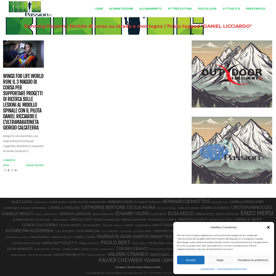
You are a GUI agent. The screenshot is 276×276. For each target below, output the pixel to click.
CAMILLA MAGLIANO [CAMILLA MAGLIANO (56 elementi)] (246, 202)
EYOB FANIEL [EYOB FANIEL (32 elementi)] (43, 219)
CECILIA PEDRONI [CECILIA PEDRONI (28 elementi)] (166, 208)
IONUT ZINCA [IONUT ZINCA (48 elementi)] (162, 225)
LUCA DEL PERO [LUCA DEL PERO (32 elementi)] (142, 231)
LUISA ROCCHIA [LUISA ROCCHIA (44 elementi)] (164, 231)
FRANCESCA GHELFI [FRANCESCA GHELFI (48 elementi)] (193, 219)
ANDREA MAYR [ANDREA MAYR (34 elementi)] (58, 202)
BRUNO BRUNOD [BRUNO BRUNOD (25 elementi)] (219, 202)
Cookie (157, 267)
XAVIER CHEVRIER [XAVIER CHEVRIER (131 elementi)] (120, 260)
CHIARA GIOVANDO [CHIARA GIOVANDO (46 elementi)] (215, 207)
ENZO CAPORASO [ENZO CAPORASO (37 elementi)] (227, 214)
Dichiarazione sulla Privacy (232, 268)
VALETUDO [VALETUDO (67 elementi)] (160, 254)
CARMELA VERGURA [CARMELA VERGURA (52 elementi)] (64, 207)
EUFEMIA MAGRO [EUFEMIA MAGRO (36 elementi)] (23, 219)
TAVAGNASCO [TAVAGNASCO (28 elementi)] (107, 249)
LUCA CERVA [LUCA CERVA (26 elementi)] (125, 231)
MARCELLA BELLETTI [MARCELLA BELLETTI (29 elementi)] (62, 237)
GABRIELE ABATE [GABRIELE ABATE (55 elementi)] (248, 219)
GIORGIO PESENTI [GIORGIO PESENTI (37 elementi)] (70, 225)
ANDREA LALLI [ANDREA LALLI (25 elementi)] (41, 202)
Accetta (191, 260)
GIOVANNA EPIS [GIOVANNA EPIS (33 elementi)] (91, 225)
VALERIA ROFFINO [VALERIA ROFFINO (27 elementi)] (96, 255)
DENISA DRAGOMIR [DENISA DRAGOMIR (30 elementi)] (103, 214)
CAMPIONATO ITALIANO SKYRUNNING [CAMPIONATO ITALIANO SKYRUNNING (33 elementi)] (24, 207)
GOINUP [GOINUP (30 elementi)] (128, 225)
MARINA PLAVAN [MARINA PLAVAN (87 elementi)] (114, 236)
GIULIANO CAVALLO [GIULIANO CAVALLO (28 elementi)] (112, 225)
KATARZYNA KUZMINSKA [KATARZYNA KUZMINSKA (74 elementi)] (29, 230)
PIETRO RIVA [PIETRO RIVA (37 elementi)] (157, 243)
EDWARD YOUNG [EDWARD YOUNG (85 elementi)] (132, 213)
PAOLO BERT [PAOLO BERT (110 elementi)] (115, 242)
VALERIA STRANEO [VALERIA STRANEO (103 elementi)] (128, 254)
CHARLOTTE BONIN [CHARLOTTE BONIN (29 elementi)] (188, 208)
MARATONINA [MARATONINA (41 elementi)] (39, 237)
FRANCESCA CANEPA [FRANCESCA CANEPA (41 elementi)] (162, 219)
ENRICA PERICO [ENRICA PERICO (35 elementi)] (205, 214)
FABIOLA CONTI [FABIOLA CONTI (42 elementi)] (81, 219)
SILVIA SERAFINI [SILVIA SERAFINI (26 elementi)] (41, 249)
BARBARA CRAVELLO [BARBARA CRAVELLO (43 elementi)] (122, 202)
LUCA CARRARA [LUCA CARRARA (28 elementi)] (109, 231)
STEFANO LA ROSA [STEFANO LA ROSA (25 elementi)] (90, 249)
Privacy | (148, 267)
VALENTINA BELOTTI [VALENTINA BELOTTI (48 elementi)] (70, 254)
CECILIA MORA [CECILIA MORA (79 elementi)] (141, 207)
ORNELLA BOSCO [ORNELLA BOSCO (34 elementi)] (89, 243)
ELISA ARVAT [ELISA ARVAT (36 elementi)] (158, 214)
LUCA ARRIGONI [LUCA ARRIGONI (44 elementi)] (87, 231)
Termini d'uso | (135, 267)
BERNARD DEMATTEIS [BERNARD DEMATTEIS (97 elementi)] (186, 201)
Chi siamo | (121, 267)
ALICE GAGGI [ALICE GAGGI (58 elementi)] (22, 202)
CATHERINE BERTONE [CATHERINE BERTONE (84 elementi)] (103, 207)
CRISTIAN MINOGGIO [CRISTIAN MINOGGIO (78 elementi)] (251, 207)
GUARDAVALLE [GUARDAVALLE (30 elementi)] (143, 225)
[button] (268, 227)
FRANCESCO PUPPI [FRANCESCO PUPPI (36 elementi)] (220, 219)
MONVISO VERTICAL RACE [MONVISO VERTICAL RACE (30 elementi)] (26, 243)
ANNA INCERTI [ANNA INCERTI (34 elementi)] (98, 202)
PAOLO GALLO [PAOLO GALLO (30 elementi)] (140, 243)
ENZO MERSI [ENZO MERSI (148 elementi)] (257, 213)
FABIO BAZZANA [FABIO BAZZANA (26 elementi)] (60, 220)
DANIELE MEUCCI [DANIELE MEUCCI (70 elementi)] (17, 213)
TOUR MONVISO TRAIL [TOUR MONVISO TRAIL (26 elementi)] (161, 249)
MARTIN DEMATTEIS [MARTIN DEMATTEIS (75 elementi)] (152, 236)
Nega (220, 260)
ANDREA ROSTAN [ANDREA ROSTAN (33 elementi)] (78, 202)
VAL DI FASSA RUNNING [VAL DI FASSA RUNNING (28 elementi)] (40, 255)
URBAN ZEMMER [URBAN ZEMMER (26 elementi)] (18, 255)
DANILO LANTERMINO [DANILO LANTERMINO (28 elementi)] (46, 214)
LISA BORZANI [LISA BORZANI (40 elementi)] (64, 231)
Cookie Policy (207, 268)
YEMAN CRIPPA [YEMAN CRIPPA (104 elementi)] (160, 260)
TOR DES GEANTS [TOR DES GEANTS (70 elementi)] (132, 248)
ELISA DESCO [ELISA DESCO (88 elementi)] (181, 213)
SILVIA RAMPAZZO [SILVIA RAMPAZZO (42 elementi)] (20, 249)
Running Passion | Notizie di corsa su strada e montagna (93, 26)
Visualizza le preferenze (253, 260)
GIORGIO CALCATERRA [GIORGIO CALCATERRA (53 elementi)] (40, 225)
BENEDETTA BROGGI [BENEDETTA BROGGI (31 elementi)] (149, 202)
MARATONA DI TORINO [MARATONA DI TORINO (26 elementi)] (17, 237)
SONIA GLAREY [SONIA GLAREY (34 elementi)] (71, 249)
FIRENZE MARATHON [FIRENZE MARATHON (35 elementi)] (133, 219)
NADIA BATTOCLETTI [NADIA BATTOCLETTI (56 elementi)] (59, 243)
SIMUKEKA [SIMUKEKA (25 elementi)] (56, 249)
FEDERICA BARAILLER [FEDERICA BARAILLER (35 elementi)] (107, 219)
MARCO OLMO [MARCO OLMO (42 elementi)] (85, 237)
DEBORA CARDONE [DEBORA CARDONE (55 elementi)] (75, 214)
